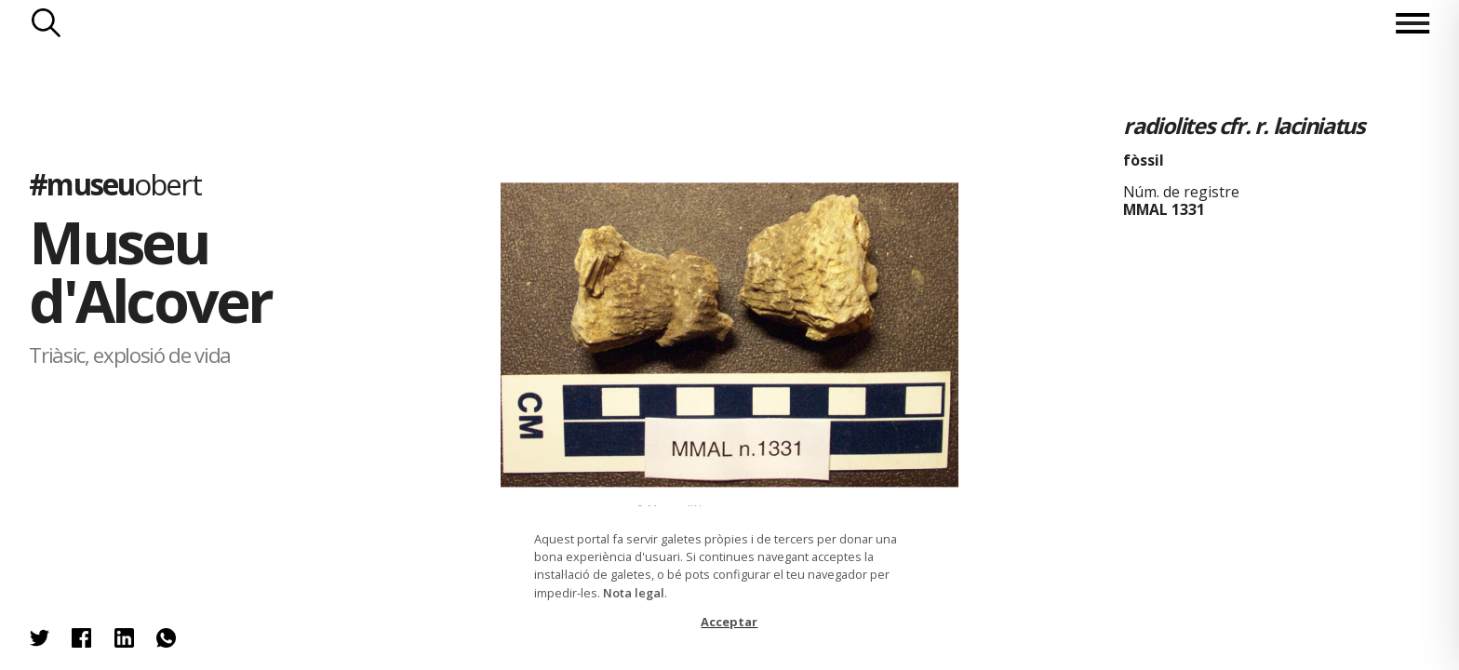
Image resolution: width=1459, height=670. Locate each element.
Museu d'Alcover (150, 271)
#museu (114, 184)
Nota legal (633, 592)
